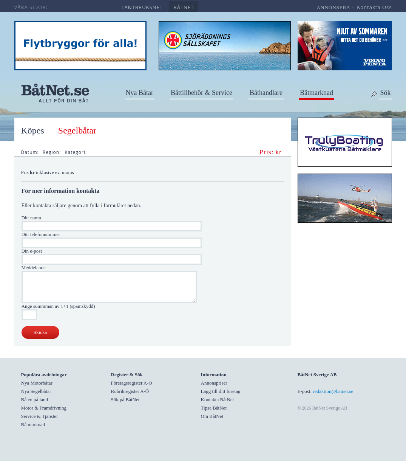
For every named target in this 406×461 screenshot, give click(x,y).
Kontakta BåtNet (217, 399)
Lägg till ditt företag (221, 391)
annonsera (333, 7)
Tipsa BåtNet (214, 408)
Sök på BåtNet (125, 399)
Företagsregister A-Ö (131, 383)
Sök (385, 92)
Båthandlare (266, 92)
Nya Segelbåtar (36, 391)
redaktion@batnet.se (333, 391)
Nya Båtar (139, 92)
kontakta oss (374, 7)
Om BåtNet (212, 416)
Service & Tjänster (39, 416)
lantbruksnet (142, 7)
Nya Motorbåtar (36, 383)
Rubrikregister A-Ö (130, 391)
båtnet (183, 7)
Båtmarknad (316, 92)
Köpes (32, 130)
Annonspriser (214, 383)
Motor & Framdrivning (44, 408)
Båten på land (34, 399)
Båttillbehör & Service (201, 92)
